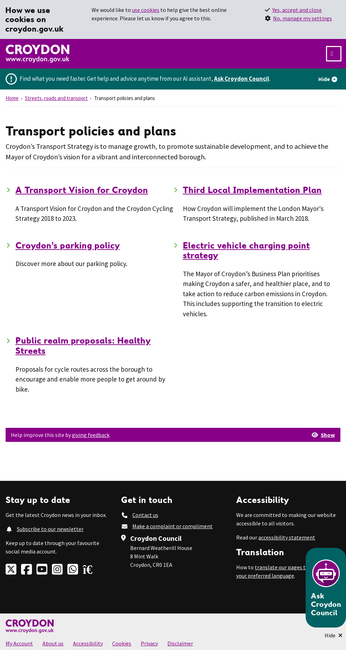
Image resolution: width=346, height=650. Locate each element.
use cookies (145, 9)
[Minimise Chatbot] (333, 635)
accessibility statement (286, 537)
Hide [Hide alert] (324, 78)
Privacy (149, 643)
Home (12, 98)
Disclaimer (180, 643)
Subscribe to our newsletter (50, 528)
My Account (19, 643)
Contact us (145, 514)
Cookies (121, 643)
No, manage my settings (302, 18)
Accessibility (88, 643)
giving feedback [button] (90, 434)
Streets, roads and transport (56, 98)
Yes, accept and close (297, 9)
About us (53, 643)
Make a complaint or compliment (172, 526)
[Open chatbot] (326, 588)
